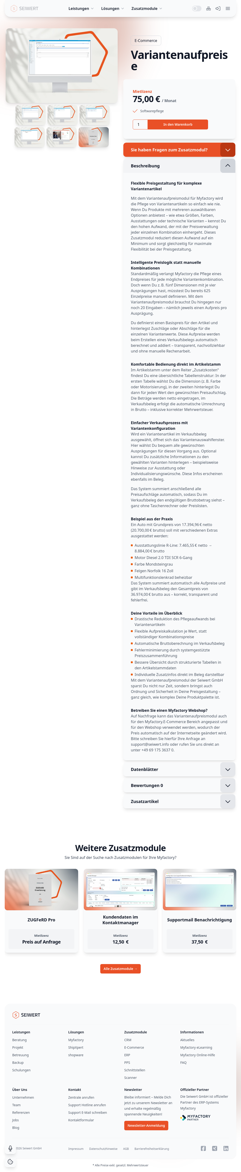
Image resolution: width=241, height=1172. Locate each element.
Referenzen (21, 1112)
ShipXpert (75, 1047)
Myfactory (76, 1040)
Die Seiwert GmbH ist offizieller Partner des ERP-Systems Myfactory (204, 1102)
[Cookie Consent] (10, 1161)
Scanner (130, 1077)
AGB (126, 1149)
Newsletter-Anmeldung (146, 1125)
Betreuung (20, 1055)
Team (16, 1105)
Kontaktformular (81, 1120)
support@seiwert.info (150, 744)
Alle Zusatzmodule (120, 968)
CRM (127, 1040)
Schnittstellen (134, 1070)
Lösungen (113, 8)
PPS (127, 1062)
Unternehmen (23, 1097)
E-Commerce (146, 40)
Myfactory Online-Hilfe (197, 1055)
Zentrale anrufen (81, 1097)
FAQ (183, 1062)
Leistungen (81, 8)
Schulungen (21, 1070)
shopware (75, 1055)
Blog (15, 1127)
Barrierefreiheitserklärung (151, 1149)
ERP (127, 1055)
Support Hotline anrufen (87, 1105)
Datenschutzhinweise (103, 1149)
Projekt (17, 1047)
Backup (18, 1062)
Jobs (15, 1120)
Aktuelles (187, 1040)
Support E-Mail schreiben (87, 1112)
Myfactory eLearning (196, 1047)
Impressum (76, 1149)
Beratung (19, 1040)
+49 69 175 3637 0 (157, 750)
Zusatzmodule (147, 8)
